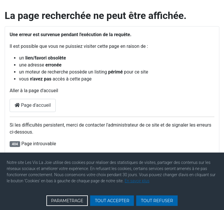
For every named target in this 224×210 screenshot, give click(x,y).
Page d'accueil (33, 105)
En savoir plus (137, 180)
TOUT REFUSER (157, 200)
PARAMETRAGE (67, 200)
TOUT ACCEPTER (112, 200)
